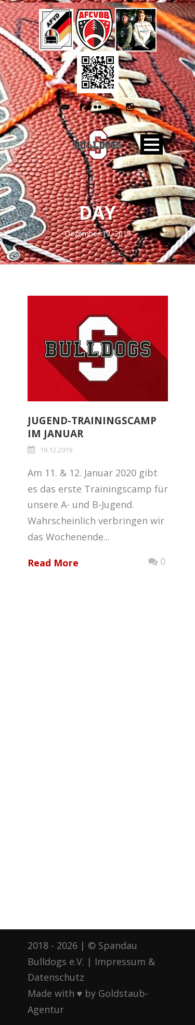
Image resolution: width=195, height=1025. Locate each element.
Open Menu (151, 144)
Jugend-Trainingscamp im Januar (92, 427)
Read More (53, 562)
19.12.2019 (56, 449)
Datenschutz (56, 977)
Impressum (120, 961)
